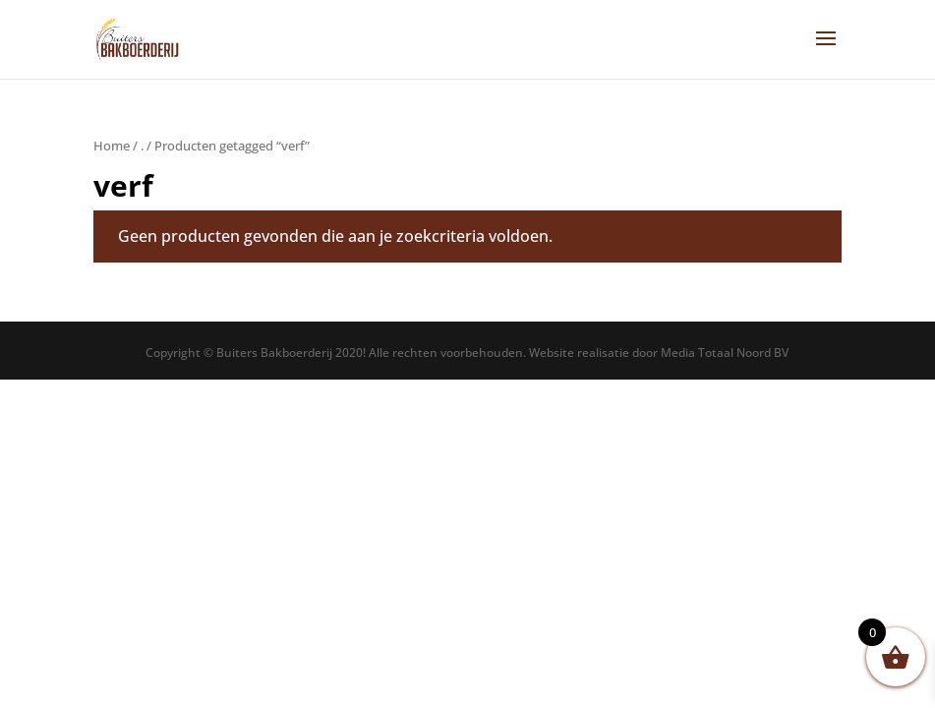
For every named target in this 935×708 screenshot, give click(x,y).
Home (111, 145)
